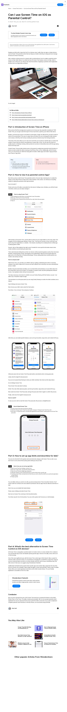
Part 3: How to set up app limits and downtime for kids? (24, 117)
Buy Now (51, 34)
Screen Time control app (34, 558)
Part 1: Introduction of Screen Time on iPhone (22, 112)
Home (9, 8)
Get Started (43, 34)
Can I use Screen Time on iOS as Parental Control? (35, 8)
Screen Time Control (17, 8)
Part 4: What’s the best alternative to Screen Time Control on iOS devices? (28, 119)
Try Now (60, 4)
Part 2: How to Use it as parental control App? (22, 115)
